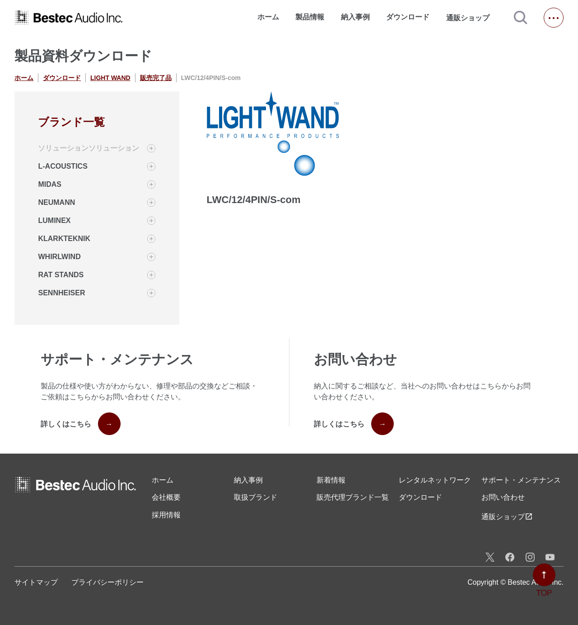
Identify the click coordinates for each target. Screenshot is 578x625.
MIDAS (49, 184)
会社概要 (166, 497)
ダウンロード (407, 17)
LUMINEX (54, 220)
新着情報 (331, 480)
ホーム (268, 17)
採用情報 (166, 515)
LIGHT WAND (110, 77)
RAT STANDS (61, 275)
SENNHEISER (61, 293)
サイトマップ (36, 582)
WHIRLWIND (59, 256)
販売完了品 (156, 77)
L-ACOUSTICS (62, 166)
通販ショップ (472, 18)
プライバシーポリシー (107, 582)
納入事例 (355, 17)
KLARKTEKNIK (64, 238)
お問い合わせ (503, 497)
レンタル (435, 480)
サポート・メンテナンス (521, 480)
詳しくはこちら (81, 423)
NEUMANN (56, 202)
